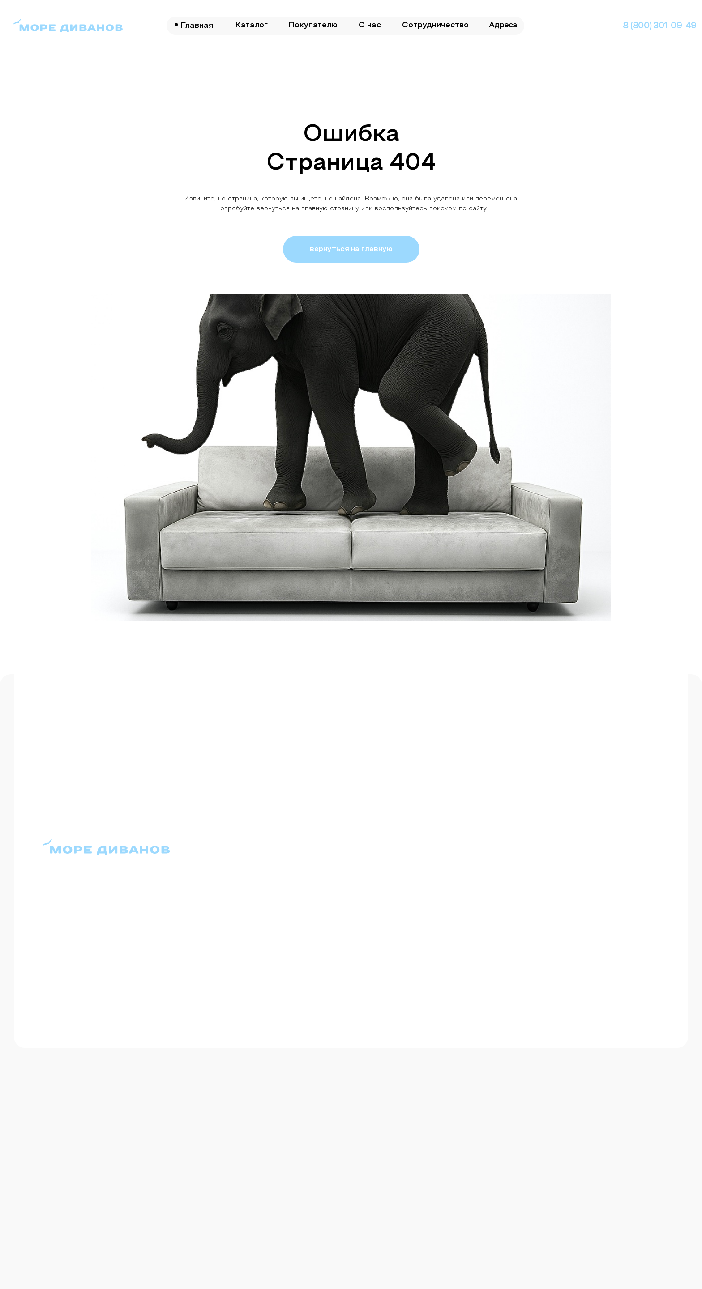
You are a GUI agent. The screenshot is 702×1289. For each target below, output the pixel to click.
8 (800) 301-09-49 (660, 26)
